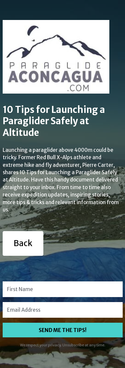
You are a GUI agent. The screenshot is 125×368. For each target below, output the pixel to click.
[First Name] (63, 289)
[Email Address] (63, 310)
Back (23, 243)
